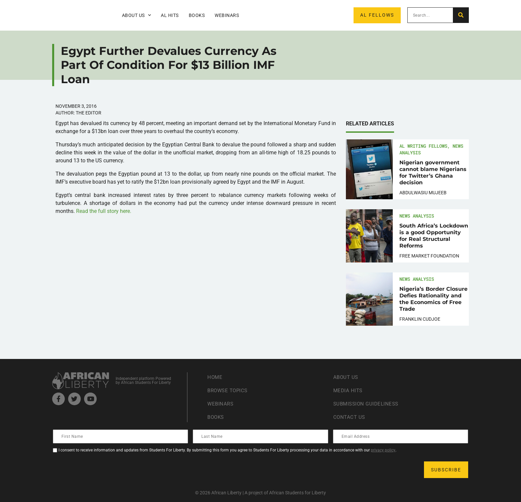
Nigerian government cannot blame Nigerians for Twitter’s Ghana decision (433, 172)
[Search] (461, 15)
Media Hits (348, 390)
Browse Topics (229, 390)
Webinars (227, 15)
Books (197, 15)
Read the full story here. (103, 211)
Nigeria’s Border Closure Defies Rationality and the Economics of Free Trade (433, 299)
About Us (136, 15)
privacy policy (383, 450)
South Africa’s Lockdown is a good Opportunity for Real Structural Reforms (433, 236)
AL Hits (170, 15)
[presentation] (104, 470)
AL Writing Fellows (423, 146)
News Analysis (416, 216)
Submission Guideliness (367, 404)
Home (215, 377)
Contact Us (349, 417)
